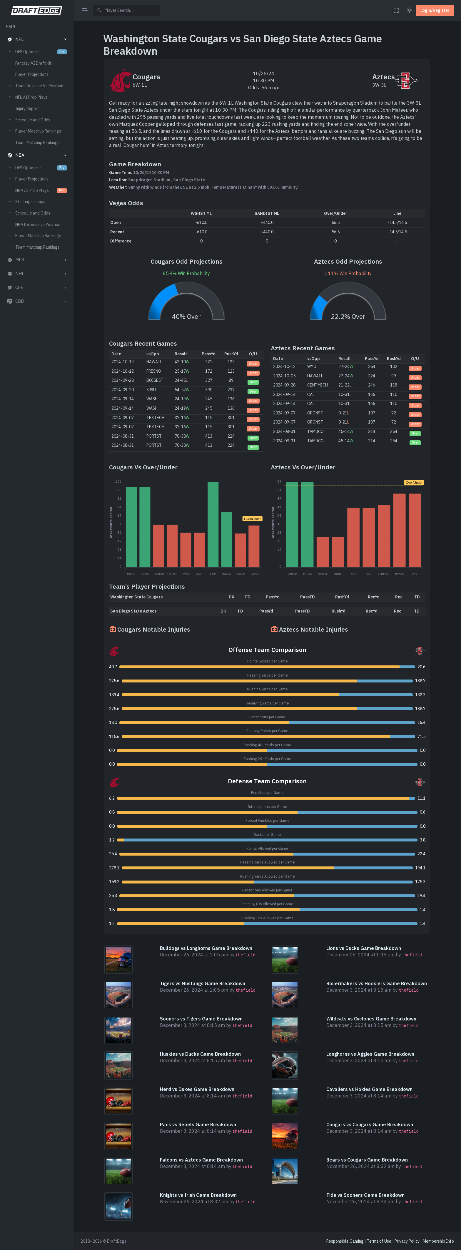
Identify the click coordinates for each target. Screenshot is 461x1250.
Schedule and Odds (32, 120)
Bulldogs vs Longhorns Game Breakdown (206, 948)
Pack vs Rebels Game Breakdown (198, 1124)
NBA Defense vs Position (37, 224)
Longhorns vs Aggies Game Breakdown (370, 1054)
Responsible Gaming (345, 1241)
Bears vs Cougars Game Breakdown (367, 1160)
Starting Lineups (30, 201)
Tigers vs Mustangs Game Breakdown (202, 983)
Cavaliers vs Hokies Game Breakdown (369, 1089)
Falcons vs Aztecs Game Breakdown (201, 1160)
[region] (36, 632)
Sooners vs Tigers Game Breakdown (201, 1019)
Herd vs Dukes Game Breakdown (197, 1089)
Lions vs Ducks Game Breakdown (363, 948)
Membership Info (438, 1241)
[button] (36, 39)
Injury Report (27, 108)
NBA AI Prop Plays (41, 190)
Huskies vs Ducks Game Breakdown (200, 1054)
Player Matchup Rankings (38, 131)
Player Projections (32, 74)
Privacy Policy (407, 1241)
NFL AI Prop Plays (31, 97)
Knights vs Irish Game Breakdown (198, 1195)
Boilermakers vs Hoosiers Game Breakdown (376, 983)
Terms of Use (379, 1241)
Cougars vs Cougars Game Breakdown (369, 1124)
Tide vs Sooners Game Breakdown (365, 1195)
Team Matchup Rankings (37, 142)
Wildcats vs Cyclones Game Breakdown (371, 1019)
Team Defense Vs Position (39, 85)
